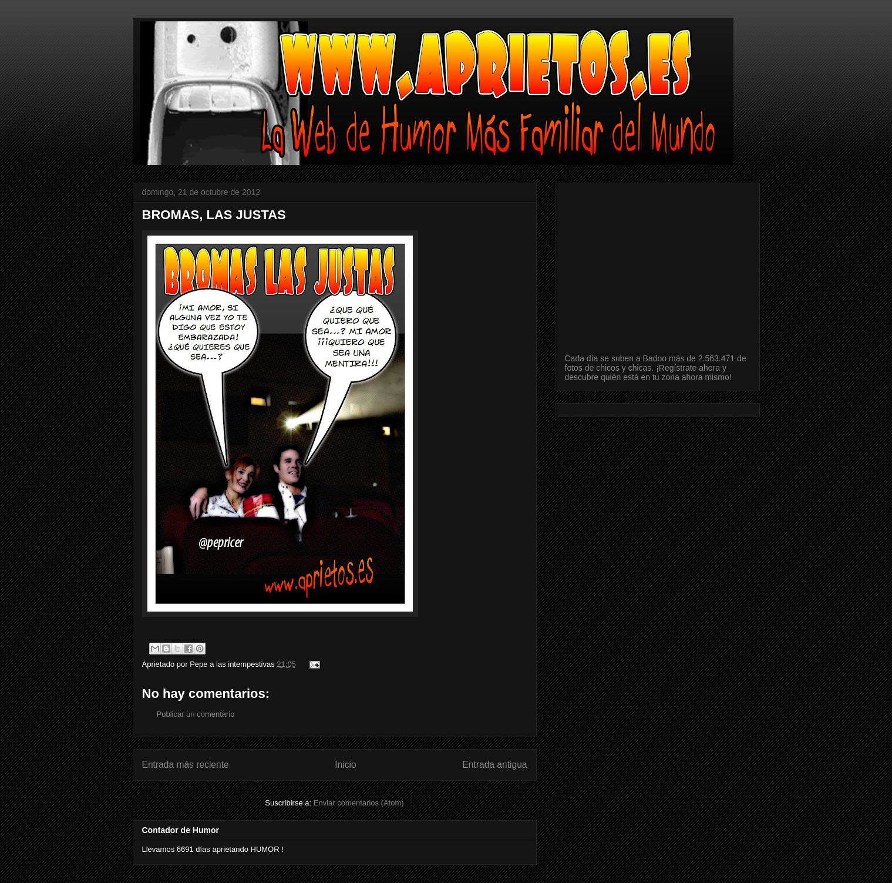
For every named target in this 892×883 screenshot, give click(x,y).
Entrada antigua (494, 765)
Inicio (345, 765)
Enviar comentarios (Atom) (359, 802)
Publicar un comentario (196, 714)
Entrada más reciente (185, 765)
